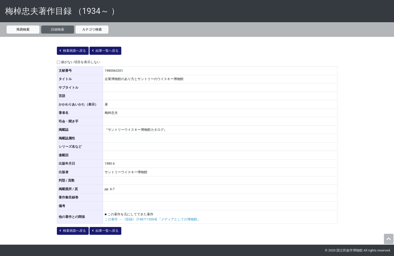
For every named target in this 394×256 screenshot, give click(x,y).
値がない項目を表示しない (80, 62)
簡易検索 (23, 29)
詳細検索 (57, 29)
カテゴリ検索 (92, 29)
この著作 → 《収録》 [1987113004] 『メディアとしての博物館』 (152, 219)
